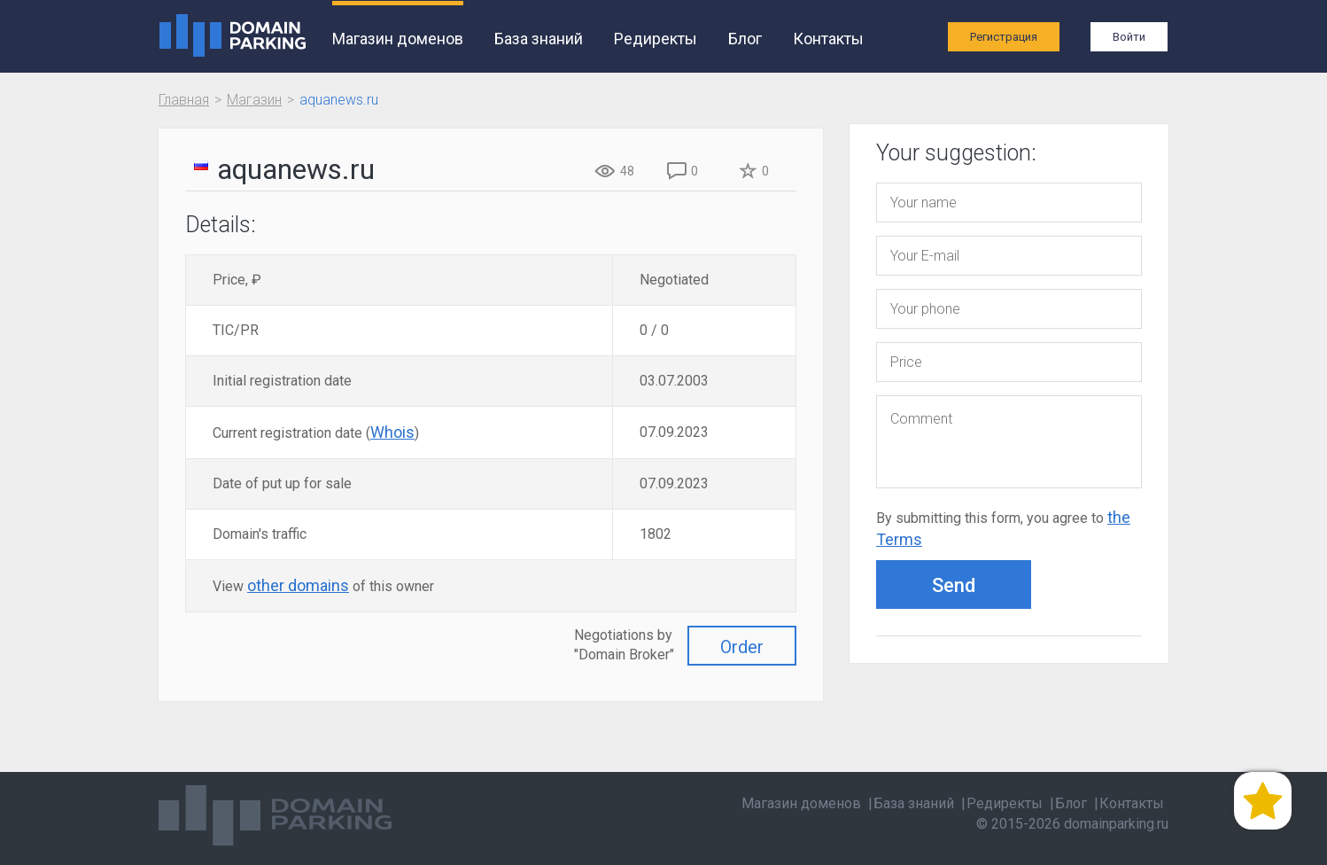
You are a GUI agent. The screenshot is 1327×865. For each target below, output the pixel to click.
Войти (1129, 36)
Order (742, 647)
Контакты (828, 38)
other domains (298, 585)
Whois (392, 432)
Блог (745, 38)
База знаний (538, 38)
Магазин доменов (397, 38)
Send (953, 585)
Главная (184, 99)
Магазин (254, 99)
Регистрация (1003, 36)
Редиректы (655, 38)
